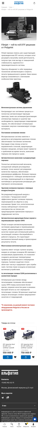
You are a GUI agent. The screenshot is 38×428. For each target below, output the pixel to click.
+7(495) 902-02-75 (7, 383)
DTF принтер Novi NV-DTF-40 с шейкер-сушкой (9, 346)
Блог (11, 7)
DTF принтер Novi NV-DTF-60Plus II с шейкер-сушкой (27, 346)
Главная (4, 7)
